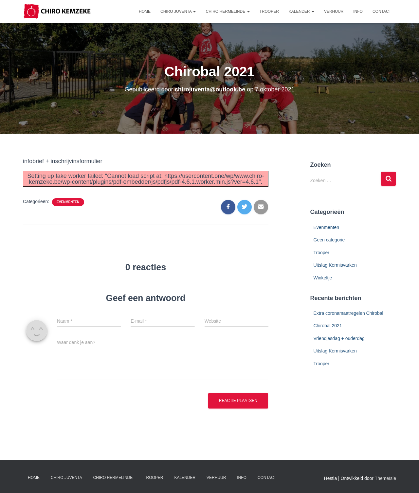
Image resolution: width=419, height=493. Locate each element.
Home (145, 11)
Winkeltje (323, 277)
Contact (382, 11)
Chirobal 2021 (328, 325)
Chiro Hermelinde (227, 11)
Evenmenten (68, 202)
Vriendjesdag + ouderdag (339, 338)
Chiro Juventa (178, 11)
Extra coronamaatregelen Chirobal (348, 313)
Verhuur (333, 11)
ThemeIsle (385, 478)
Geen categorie (329, 239)
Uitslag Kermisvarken (335, 265)
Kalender (301, 11)
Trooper (269, 11)
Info (358, 11)
